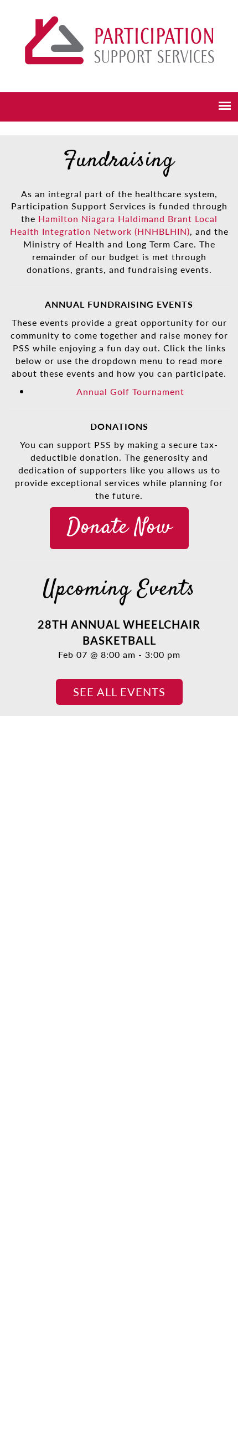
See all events (119, 691)
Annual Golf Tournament (130, 391)
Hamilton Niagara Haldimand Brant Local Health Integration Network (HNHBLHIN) (114, 225)
